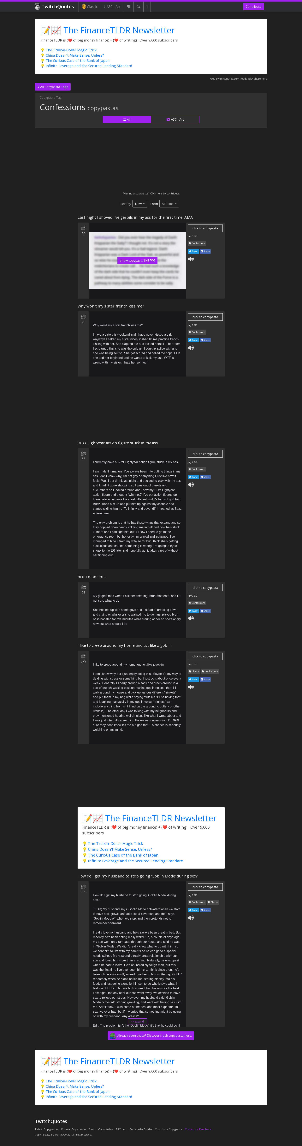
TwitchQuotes (54, 6)
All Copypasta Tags (53, 87)
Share (205, 251)
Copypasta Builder (140, 1129)
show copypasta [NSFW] (137, 260)
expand (137, 1021)
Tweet (193, 251)
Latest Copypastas (46, 1129)
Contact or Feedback (198, 1129)
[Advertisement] (151, 159)
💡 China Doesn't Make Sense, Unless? (72, 55)
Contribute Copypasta (168, 1129)
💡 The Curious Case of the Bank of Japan (75, 60)
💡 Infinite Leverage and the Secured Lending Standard (86, 65)
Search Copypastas (101, 1129)
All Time (168, 204)
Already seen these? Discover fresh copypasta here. (151, 1036)
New (138, 204)
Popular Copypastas (73, 1129)
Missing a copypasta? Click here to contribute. (151, 193)
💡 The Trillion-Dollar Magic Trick (68, 50)
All (126, 119)
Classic (90, 6)
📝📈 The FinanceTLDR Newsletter (107, 30)
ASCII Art (112, 6)
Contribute (254, 6)
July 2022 (193, 236)
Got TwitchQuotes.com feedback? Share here (238, 78)
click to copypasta (205, 228)
